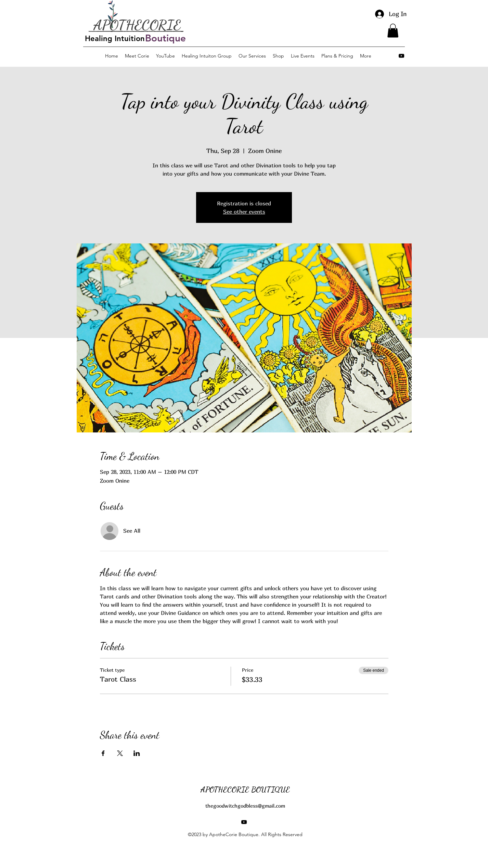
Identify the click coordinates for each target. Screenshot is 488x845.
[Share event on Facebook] (103, 753)
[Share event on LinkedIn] (136, 753)
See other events (244, 211)
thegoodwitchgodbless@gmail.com (245, 806)
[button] (393, 31)
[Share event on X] (120, 753)
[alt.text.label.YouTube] (401, 55)
